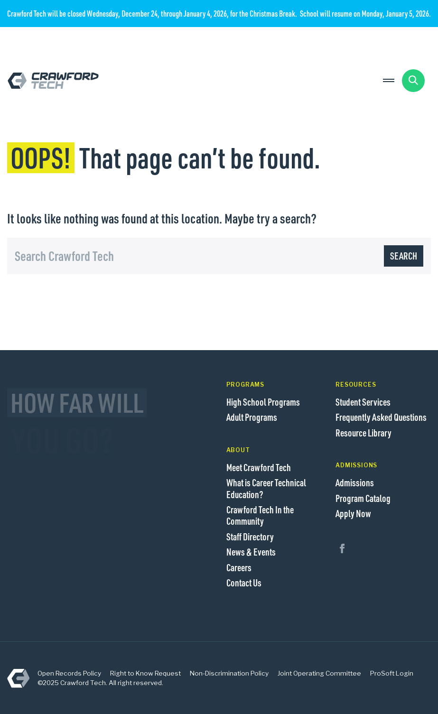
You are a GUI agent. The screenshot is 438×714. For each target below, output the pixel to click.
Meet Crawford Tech (258, 467)
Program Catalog (363, 498)
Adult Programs (251, 417)
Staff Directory (250, 536)
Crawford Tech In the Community (260, 515)
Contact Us (243, 582)
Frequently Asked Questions (381, 417)
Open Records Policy (69, 673)
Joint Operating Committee (319, 673)
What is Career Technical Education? (266, 488)
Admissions (354, 482)
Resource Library (363, 433)
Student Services (363, 402)
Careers (239, 567)
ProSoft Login (391, 673)
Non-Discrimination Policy (229, 673)
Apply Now (353, 513)
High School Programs (263, 402)
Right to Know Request (145, 673)
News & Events (251, 552)
